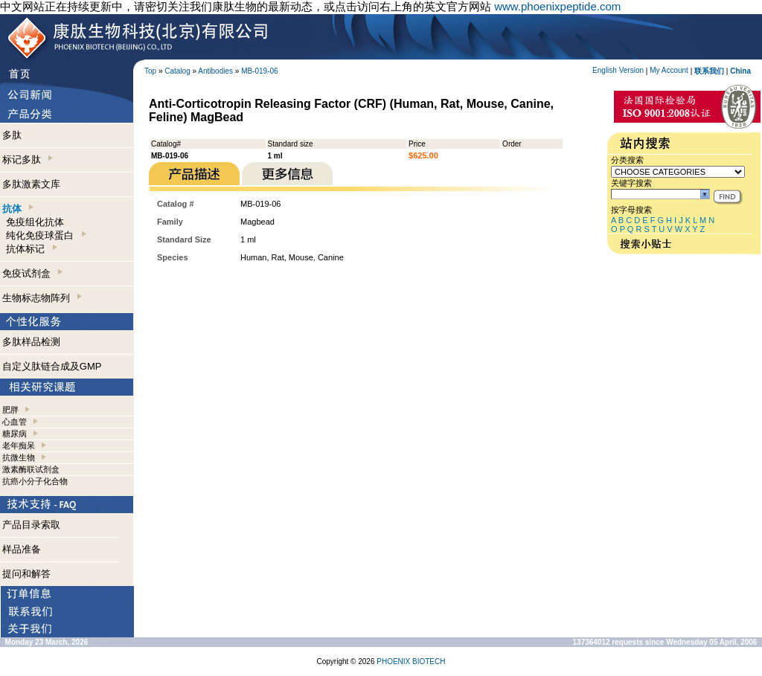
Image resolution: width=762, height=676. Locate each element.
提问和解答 (26, 573)
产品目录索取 (31, 524)
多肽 (12, 135)
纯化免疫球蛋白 (46, 235)
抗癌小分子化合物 (35, 481)
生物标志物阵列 (42, 297)
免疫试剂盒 (32, 273)
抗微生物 (18, 457)
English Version (618, 70)
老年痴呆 (18, 445)
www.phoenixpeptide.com (557, 6)
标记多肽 (27, 159)
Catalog (177, 71)
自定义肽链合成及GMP (52, 366)
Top (150, 71)
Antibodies (215, 71)
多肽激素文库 (31, 184)
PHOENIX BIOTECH (411, 661)
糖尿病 (14, 433)
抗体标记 (31, 248)
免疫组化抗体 (35, 222)
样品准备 (21, 549)
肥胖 (10, 409)
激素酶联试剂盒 (31, 469)
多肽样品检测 (31, 341)
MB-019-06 (259, 71)
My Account (669, 70)
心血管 (14, 421)
